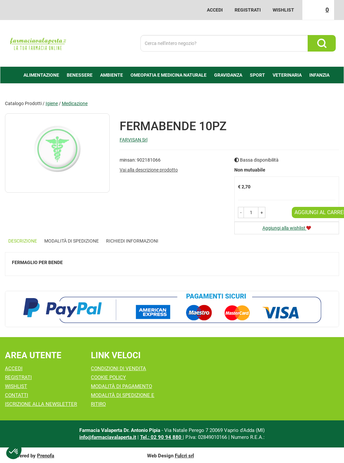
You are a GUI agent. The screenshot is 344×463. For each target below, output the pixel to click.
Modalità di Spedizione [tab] (71, 241)
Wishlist (283, 10)
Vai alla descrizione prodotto (149, 170)
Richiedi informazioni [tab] (132, 241)
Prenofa (45, 456)
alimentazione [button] (41, 75)
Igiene (52, 103)
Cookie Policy (108, 377)
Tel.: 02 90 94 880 (161, 437)
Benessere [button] (80, 75)
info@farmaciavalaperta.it (107, 437)
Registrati (248, 10)
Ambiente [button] (111, 75)
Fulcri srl (184, 456)
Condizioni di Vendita (118, 368)
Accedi (215, 10)
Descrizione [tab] (22, 241)
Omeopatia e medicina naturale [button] (169, 75)
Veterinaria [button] (287, 75)
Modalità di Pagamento (121, 386)
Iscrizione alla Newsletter (41, 404)
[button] (241, 212)
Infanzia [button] (319, 75)
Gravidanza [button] (228, 75)
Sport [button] (257, 75)
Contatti (16, 395)
